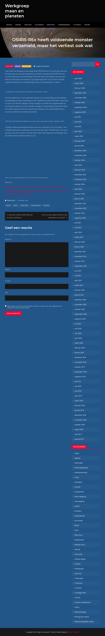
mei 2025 (78, 126)
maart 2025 (79, 136)
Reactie (8, 239)
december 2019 (80, 357)
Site (6, 292)
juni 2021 (78, 271)
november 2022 (80, 208)
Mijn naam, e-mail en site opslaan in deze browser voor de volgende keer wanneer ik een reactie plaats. (34, 306)
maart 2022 (79, 237)
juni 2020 (78, 328)
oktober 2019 (80, 367)
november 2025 (80, 97)
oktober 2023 (80, 184)
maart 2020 (79, 343)
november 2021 (80, 256)
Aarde (77, 453)
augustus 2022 (80, 218)
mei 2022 (78, 227)
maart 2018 (79, 429)
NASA (15, 205)
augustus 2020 (80, 319)
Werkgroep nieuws (82, 617)
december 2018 (80, 415)
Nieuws (9, 25)
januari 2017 (79, 439)
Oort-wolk (78, 554)
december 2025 (80, 93)
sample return (35, 205)
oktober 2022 (80, 213)
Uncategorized (80, 593)
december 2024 (80, 150)
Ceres (77, 477)
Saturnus (78, 573)
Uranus (77, 597)
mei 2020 (78, 333)
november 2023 (80, 179)
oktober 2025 (80, 102)
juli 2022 (78, 223)
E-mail (8, 281)
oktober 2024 (80, 160)
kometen (78, 511)
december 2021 (80, 251)
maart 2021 (79, 285)
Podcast (78, 564)
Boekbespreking (81, 472)
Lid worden (39, 25)
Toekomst (78, 583)
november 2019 (80, 362)
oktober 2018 (80, 424)
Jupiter (77, 506)
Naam (8, 269)
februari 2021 (80, 290)
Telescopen (79, 578)
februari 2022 (80, 242)
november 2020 (80, 304)
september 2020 (81, 314)
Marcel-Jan (11, 200)
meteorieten (79, 540)
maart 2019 (79, 400)
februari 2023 (80, 194)
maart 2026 (79, 83)
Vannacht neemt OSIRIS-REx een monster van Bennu (19, 216)
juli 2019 (78, 381)
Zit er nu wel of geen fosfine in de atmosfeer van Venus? (54, 216)
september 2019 (81, 372)
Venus (77, 607)
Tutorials (77, 25)
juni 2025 (78, 122)
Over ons (27, 25)
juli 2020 (78, 324)
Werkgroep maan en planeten (17, 11)
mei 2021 (78, 275)
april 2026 (78, 78)
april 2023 (78, 189)
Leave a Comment (42, 66)
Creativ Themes (73, 632)
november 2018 (80, 420)
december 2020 (80, 299)
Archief (87, 25)
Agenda (18, 25)
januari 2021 (79, 295)
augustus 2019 (80, 376)
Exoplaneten (79, 492)
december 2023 (80, 174)
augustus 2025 (80, 112)
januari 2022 (79, 247)
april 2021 (78, 280)
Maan (77, 525)
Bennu (8, 205)
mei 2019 (78, 391)
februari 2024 (80, 170)
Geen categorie (80, 496)
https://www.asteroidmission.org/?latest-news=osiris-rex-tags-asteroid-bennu (34, 187)
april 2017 (78, 434)
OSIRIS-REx (24, 205)
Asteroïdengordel (81, 467)
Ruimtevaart (26, 66)
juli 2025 (78, 117)
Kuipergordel (80, 516)
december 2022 (80, 203)
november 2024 (80, 155)
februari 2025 (80, 141)
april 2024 (78, 165)
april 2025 (78, 131)
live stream (79, 520)
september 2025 (81, 107)
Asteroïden (9, 66)
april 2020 (78, 338)
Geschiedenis (79, 501)
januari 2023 (79, 198)
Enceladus (78, 482)
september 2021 (81, 266)
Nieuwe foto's (80, 544)
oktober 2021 (80, 261)
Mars (77, 530)
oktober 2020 (80, 309)
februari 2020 (80, 348)
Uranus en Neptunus (83, 602)
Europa (77, 487)
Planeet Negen (80, 559)
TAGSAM (46, 205)
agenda (77, 458)
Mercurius (51, 25)
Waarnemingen (64, 25)
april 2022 (78, 232)
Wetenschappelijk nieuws (84, 621)
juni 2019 (78, 386)
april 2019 (78, 396)
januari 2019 (79, 410)
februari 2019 (80, 405)
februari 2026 (80, 88)
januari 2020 (79, 352)
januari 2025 (79, 146)
